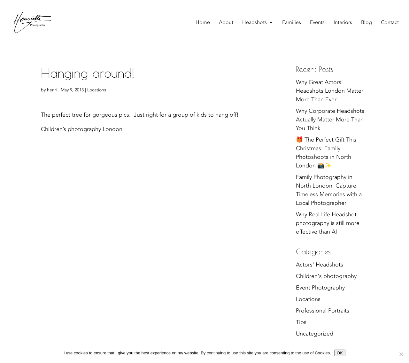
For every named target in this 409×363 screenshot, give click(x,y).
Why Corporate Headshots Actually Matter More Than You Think (330, 119)
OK (340, 353)
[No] (401, 354)
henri (52, 90)
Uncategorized (314, 334)
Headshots (254, 23)
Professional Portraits (322, 311)
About (226, 23)
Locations (96, 90)
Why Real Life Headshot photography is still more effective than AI (327, 223)
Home (203, 23)
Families (291, 23)
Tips (301, 322)
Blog (366, 23)
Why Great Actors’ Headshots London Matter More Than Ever (329, 91)
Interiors (343, 23)
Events (317, 23)
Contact (390, 23)
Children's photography (326, 276)
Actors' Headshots (319, 265)
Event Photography (320, 288)
